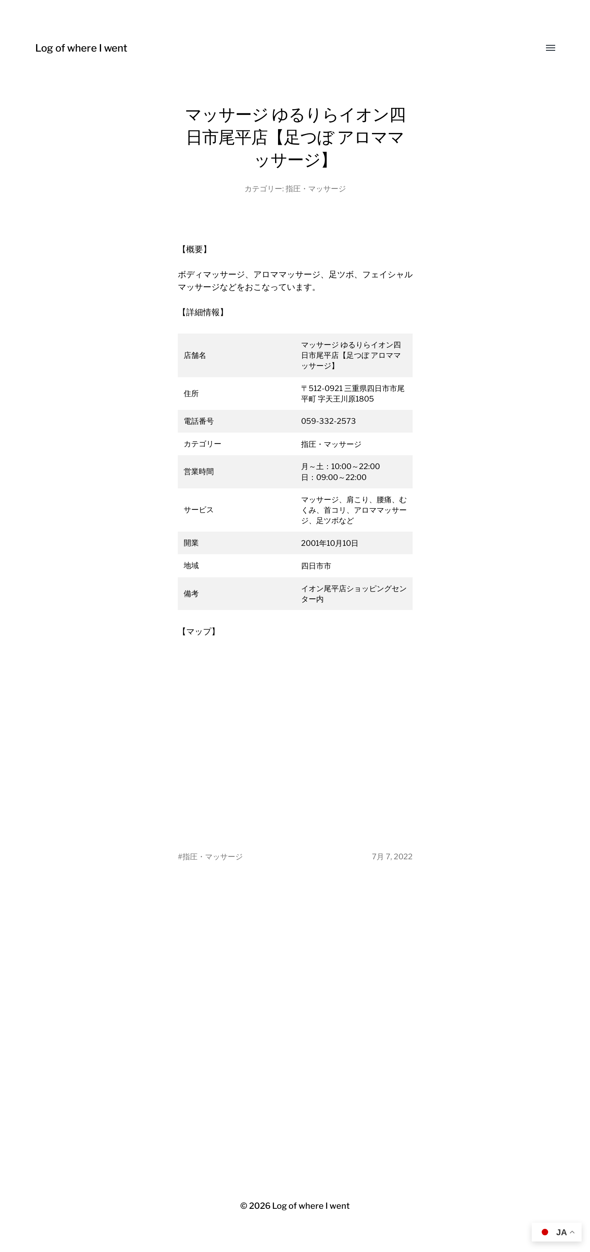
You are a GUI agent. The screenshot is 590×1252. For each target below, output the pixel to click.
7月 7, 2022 (392, 856)
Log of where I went (81, 48)
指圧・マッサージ (316, 188)
